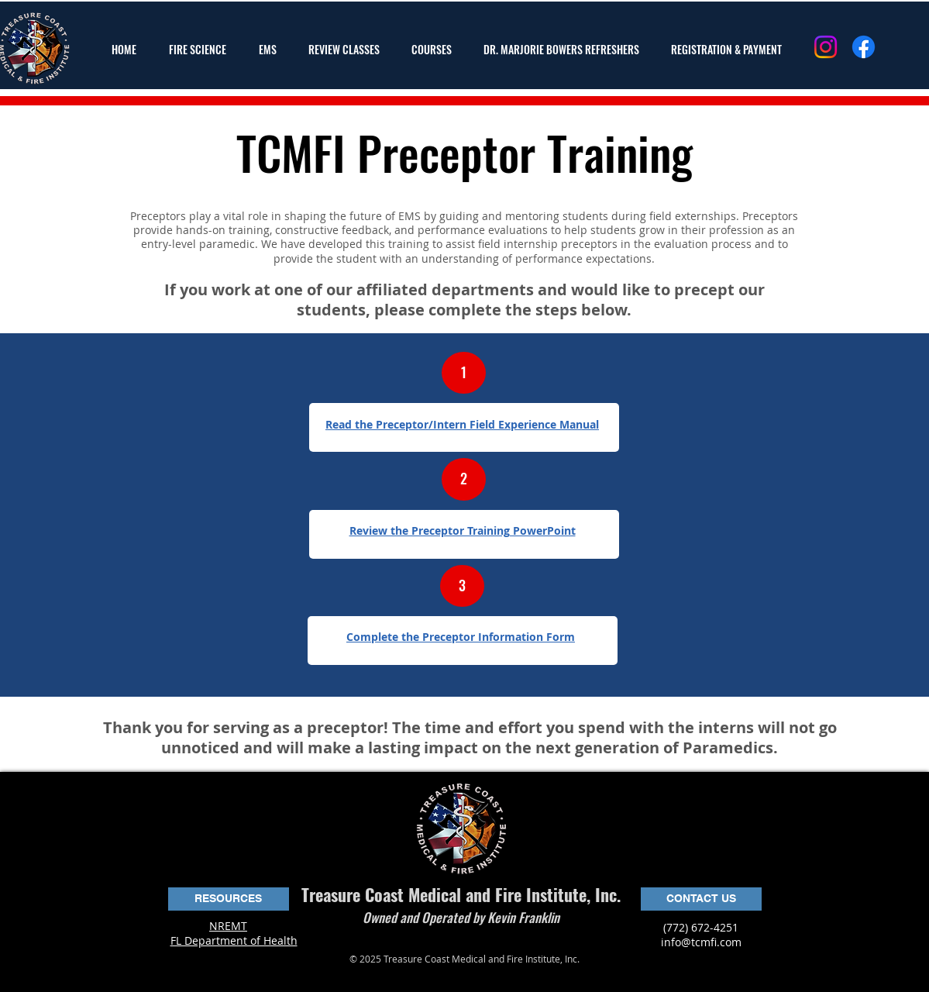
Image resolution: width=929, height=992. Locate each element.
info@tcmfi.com (701, 942)
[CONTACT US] (701, 899)
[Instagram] (825, 47)
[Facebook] (863, 47)
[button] (202, 49)
